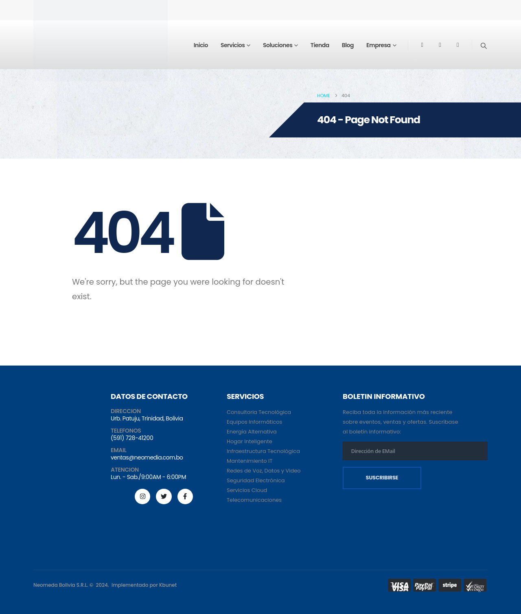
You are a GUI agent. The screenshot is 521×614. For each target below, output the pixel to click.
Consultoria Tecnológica (259, 412)
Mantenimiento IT (249, 461)
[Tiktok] (458, 44)
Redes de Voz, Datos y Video (264, 471)
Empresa (378, 45)
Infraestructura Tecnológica (263, 451)
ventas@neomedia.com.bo (147, 457)
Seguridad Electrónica (256, 480)
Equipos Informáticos (254, 422)
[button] (484, 46)
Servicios (233, 45)
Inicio (201, 45)
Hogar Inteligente (249, 441)
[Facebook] (422, 44)
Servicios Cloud (247, 490)
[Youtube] (440, 44)
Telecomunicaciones (254, 500)
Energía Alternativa (252, 431)
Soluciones (277, 45)
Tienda (320, 45)
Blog (348, 45)
